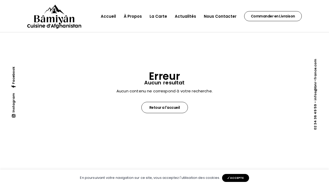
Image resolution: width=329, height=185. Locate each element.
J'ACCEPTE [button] (235, 178)
